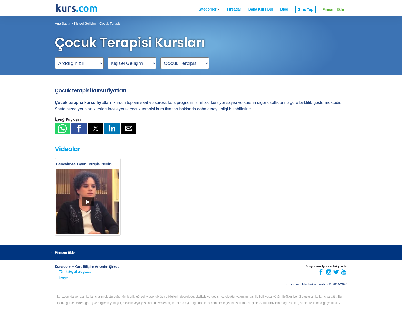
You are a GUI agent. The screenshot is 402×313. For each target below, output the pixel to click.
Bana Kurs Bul (260, 9)
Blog (284, 9)
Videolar (67, 149)
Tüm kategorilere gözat (75, 272)
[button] (62, 128)
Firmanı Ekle (333, 9)
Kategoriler (209, 9)
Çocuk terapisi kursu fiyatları (90, 90)
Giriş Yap (305, 9)
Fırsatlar (234, 9)
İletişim (63, 278)
